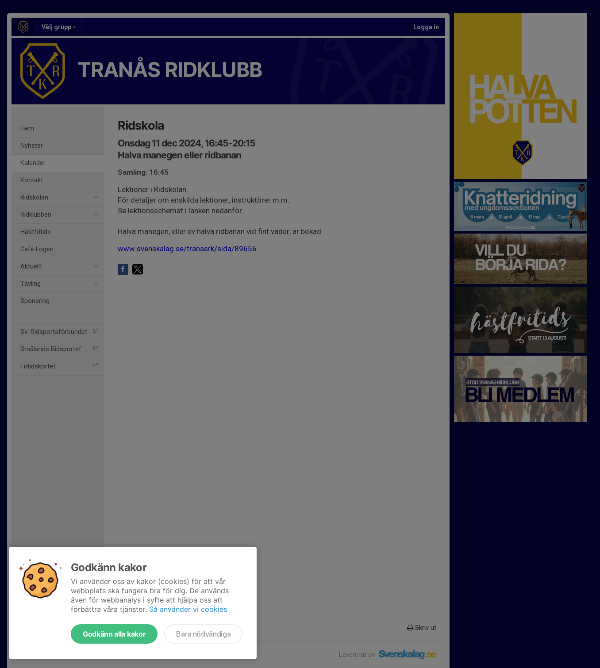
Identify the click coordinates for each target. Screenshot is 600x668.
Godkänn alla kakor (114, 634)
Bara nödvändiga (203, 634)
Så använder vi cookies (188, 609)
